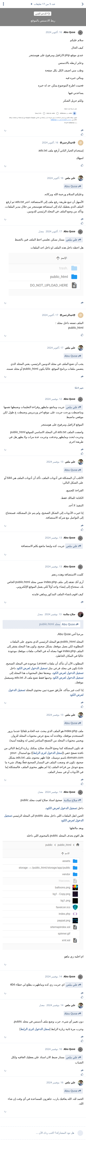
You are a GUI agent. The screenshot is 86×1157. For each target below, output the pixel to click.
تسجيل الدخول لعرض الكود (32, 668)
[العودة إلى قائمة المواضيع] (82, 4)
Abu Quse (70, 186)
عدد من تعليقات (43, 4)
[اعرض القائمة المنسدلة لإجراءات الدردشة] (3, 4)
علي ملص (71, 240)
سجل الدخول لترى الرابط (47, 753)
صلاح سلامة (70, 800)
